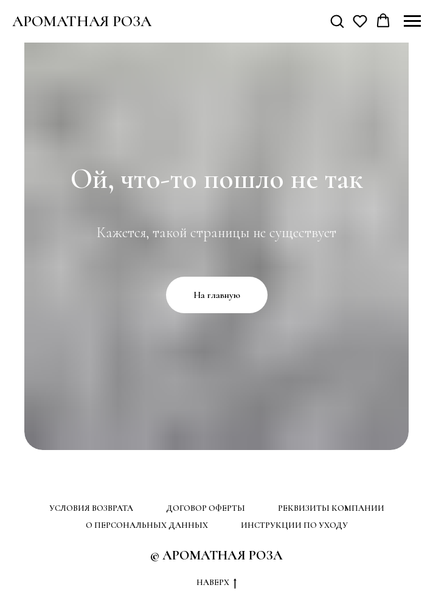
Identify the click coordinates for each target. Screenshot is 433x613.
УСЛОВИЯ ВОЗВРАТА (91, 508)
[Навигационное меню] (412, 21)
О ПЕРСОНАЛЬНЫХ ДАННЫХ (147, 525)
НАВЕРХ (216, 583)
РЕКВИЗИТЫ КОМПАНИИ (331, 508)
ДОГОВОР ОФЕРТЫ (205, 508)
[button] (337, 20)
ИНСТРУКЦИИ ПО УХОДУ (294, 525)
